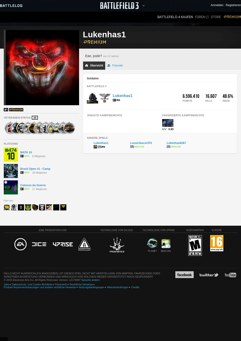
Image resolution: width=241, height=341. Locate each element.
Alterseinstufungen (118, 287)
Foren (202, 17)
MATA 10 (26, 152)
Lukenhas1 (123, 96)
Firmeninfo (61, 284)
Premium (232, 17)
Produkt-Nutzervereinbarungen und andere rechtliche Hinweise (40, 287)
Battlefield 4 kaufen (175, 17)
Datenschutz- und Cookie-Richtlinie (32, 284)
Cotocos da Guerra (33, 185)
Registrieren (233, 5)
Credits (135, 287)
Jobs (6, 284)
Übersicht (94, 65)
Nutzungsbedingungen (91, 287)
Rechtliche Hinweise (81, 284)
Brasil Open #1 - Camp (35, 168)
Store (216, 17)
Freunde (115, 65)
